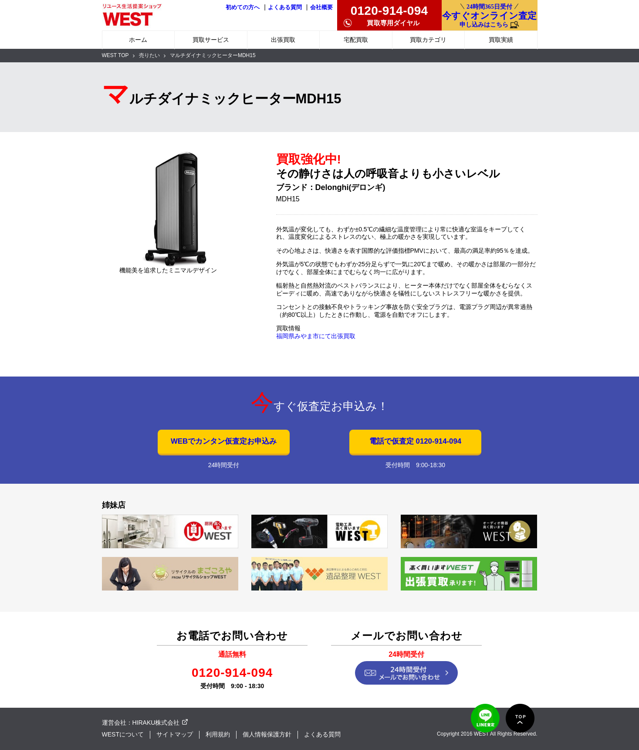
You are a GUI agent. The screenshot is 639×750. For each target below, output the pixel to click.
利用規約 (218, 734)
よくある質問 (285, 7)
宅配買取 (356, 39)
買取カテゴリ (428, 39)
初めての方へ (243, 7)
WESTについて (123, 734)
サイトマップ (174, 734)
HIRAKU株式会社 (156, 722)
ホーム (138, 39)
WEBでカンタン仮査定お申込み (224, 441)
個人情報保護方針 (267, 734)
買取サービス (211, 39)
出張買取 (283, 39)
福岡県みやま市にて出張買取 (315, 336)
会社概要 (321, 7)
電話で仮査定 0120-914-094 (415, 441)
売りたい (149, 55)
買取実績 (501, 39)
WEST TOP (115, 55)
